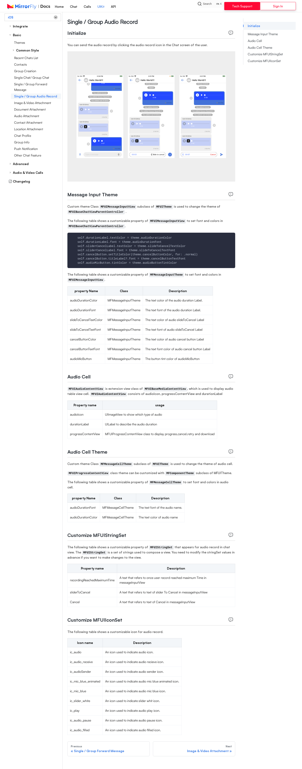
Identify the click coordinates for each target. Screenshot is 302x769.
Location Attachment (28, 129)
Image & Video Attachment (32, 103)
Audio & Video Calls (28, 173)
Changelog (19, 181)
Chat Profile (22, 136)
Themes (19, 43)
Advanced (21, 164)
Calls (87, 7)
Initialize (254, 26)
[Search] (210, 6)
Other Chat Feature (27, 155)
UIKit (101, 7)
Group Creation (25, 71)
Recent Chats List (26, 58)
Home (59, 7)
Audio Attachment (26, 116)
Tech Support (242, 6)
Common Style (27, 50)
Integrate (20, 26)
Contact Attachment (28, 122)
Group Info (21, 142)
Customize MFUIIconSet (264, 61)
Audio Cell (255, 41)
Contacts (20, 64)
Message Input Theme (263, 34)
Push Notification (26, 149)
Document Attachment (30, 109)
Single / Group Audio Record (35, 96)
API (113, 7)
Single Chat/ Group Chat (31, 78)
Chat (73, 7)
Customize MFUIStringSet (265, 54)
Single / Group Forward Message (30, 87)
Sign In (278, 6)
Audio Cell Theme (260, 48)
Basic (17, 35)
